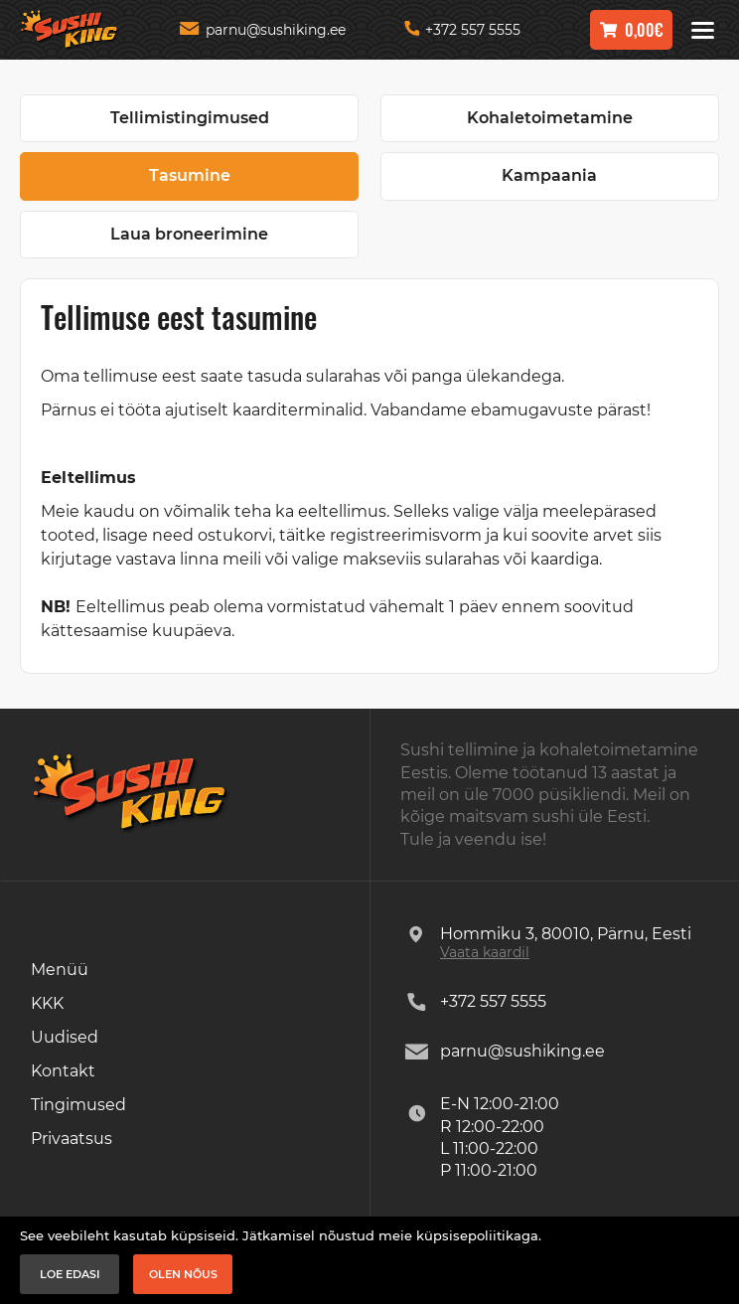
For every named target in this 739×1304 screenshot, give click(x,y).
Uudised (64, 1037)
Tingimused (78, 1104)
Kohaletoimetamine (550, 117)
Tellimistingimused (189, 117)
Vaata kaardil (484, 952)
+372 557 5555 (462, 30)
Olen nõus (183, 1274)
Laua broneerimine (189, 234)
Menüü (59, 969)
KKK (47, 1003)
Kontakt (63, 1070)
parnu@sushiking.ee (262, 30)
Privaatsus (71, 1138)
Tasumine (189, 175)
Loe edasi (70, 1274)
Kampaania (549, 175)
